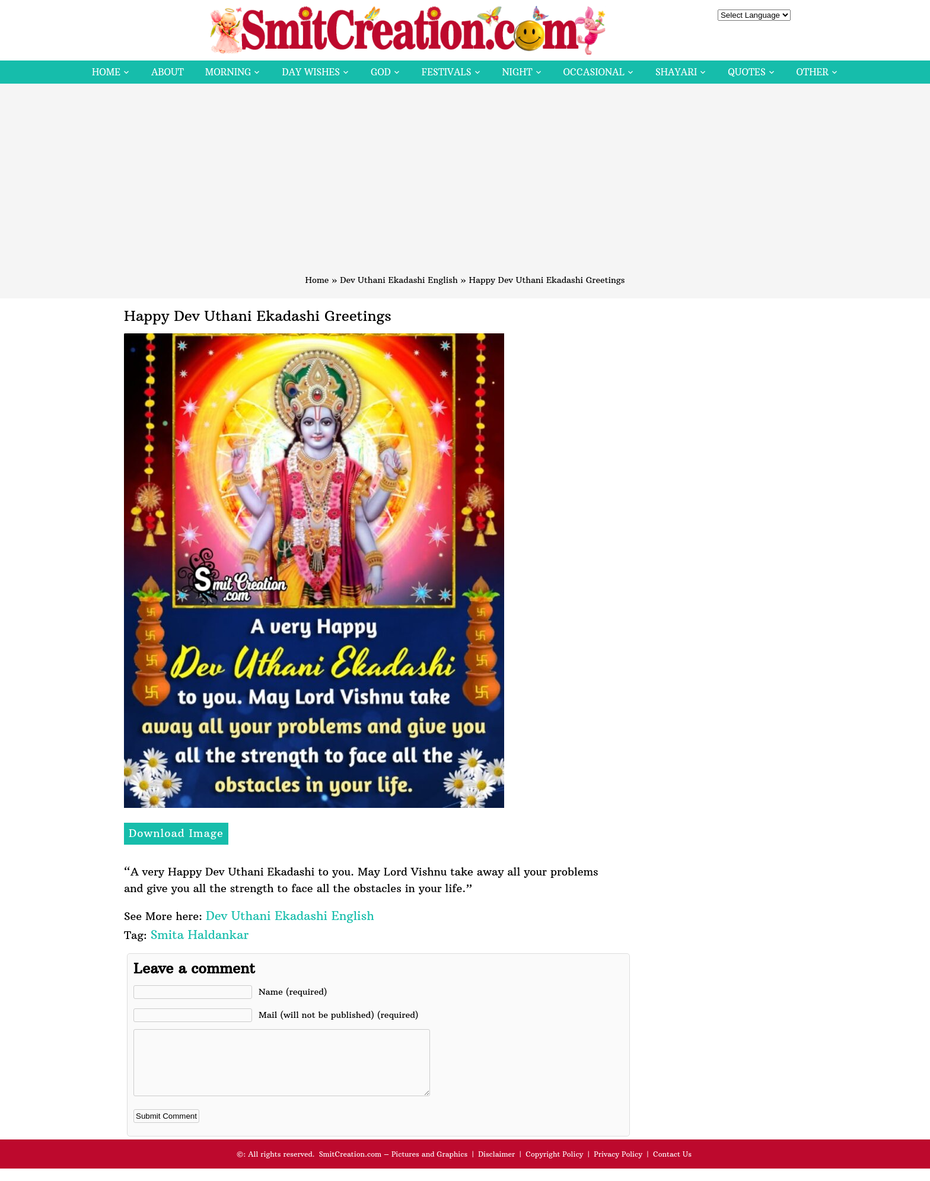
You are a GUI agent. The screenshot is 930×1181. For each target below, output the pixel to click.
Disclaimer (496, 1166)
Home (106, 72)
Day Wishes (311, 72)
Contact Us (672, 1166)
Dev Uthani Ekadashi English (399, 280)
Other (813, 72)
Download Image (176, 833)
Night (517, 72)
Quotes (746, 72)
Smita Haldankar (200, 934)
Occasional (594, 72)
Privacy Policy (618, 1166)
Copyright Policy (554, 1166)
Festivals (447, 72)
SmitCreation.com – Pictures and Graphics (393, 1166)
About (167, 72)
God (381, 72)
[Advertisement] (465, 184)
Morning (228, 72)
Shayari (676, 72)
